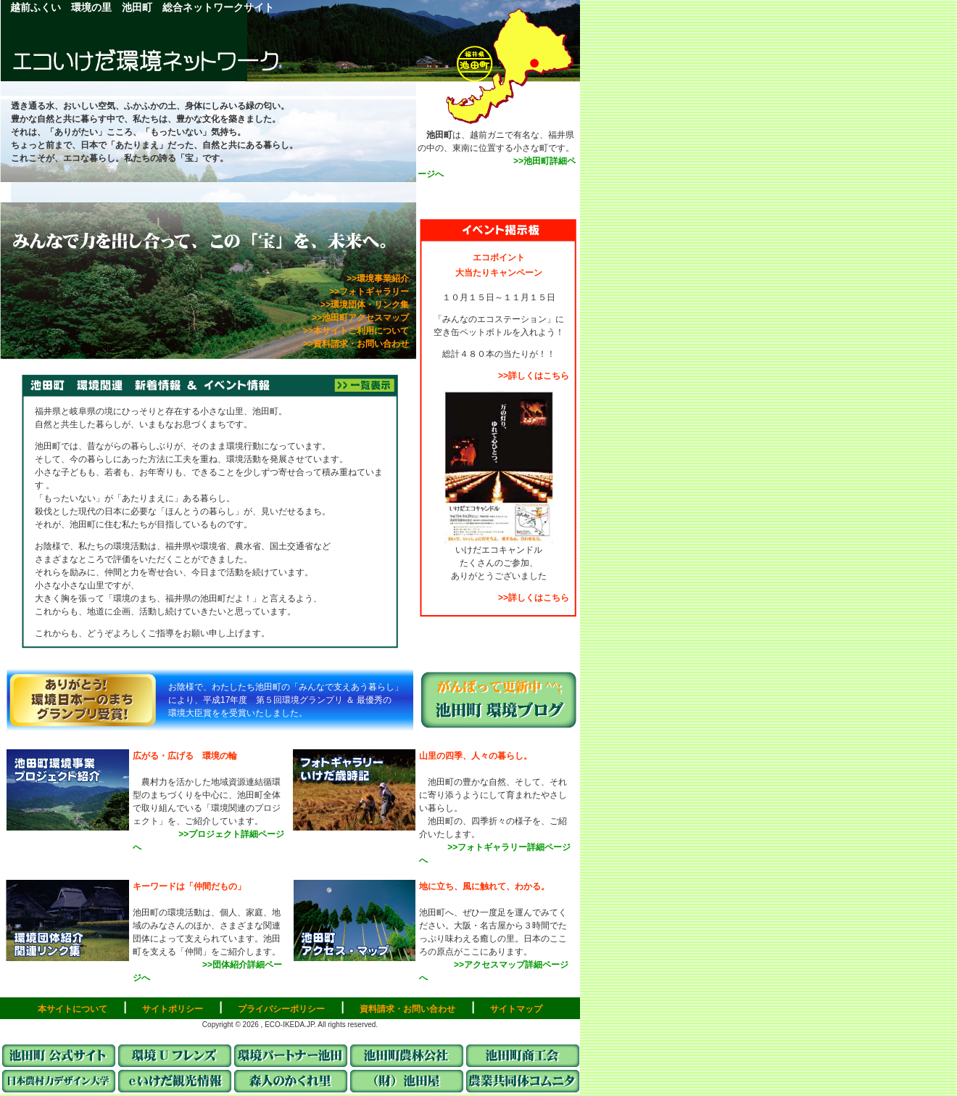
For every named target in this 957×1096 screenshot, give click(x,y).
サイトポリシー (172, 1009)
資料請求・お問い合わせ (407, 1009)
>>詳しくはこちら (533, 376)
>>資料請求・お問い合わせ (360, 346)
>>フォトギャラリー (373, 292)
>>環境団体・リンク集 (369, 305)
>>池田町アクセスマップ (360, 318)
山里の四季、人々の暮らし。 (475, 756)
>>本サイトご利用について (356, 331)
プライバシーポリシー (281, 1009)
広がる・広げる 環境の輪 (185, 756)
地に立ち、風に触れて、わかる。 (484, 886)
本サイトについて (72, 1009)
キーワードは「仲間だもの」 (189, 886)
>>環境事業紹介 (382, 278)
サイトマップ (516, 1009)
